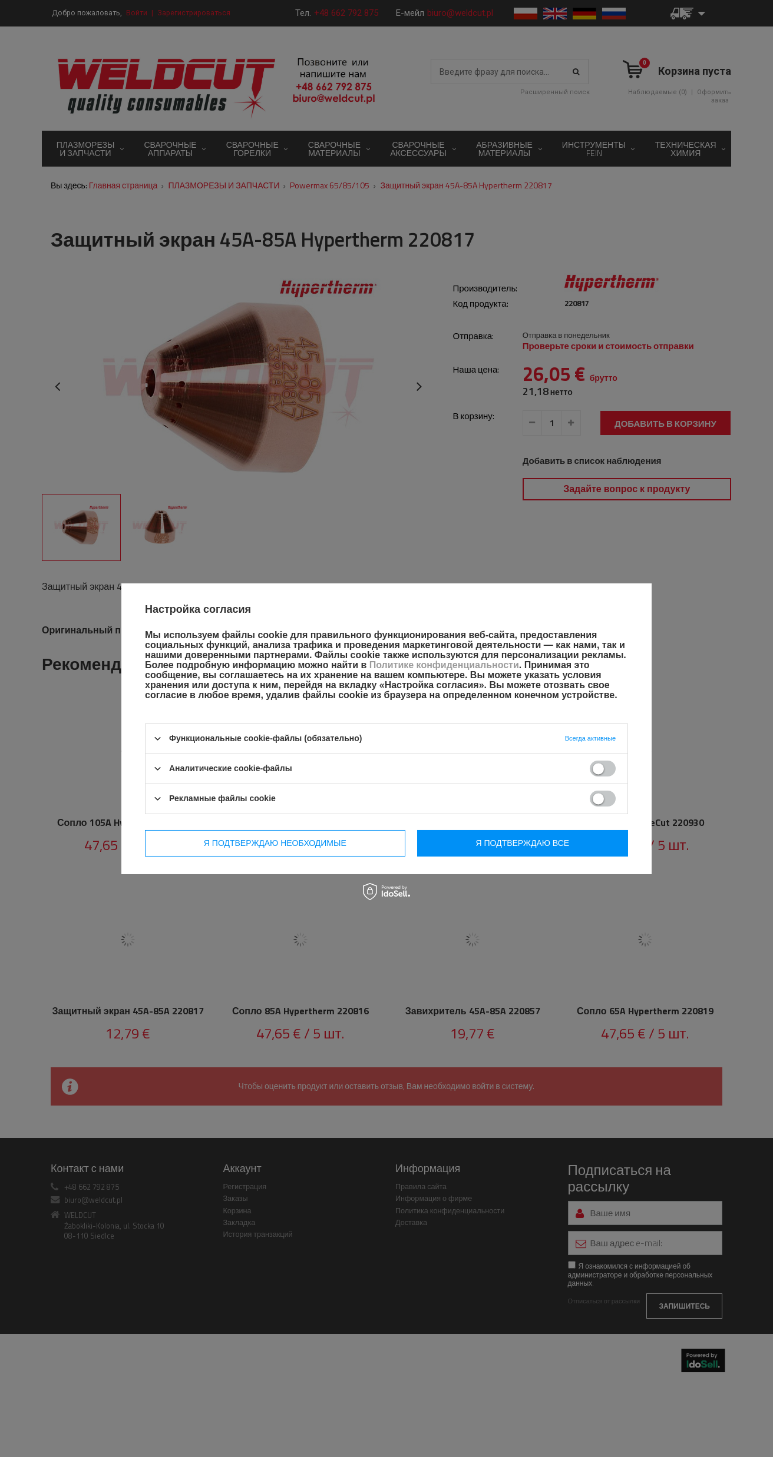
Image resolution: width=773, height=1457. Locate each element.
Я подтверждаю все (523, 843)
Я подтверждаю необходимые (275, 843)
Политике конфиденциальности (444, 665)
